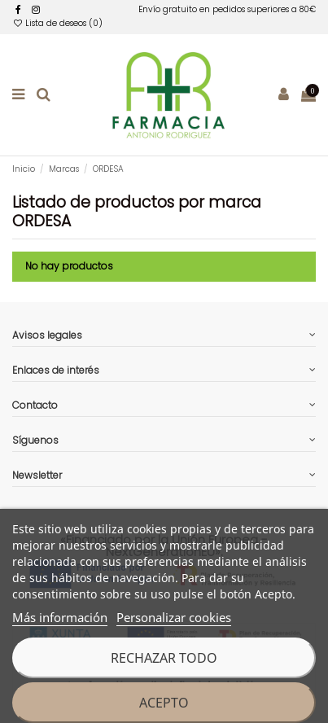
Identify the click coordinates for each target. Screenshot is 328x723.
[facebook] (18, 9)
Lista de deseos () (57, 23)
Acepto (164, 703)
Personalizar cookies (173, 617)
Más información (59, 617)
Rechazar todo (164, 658)
